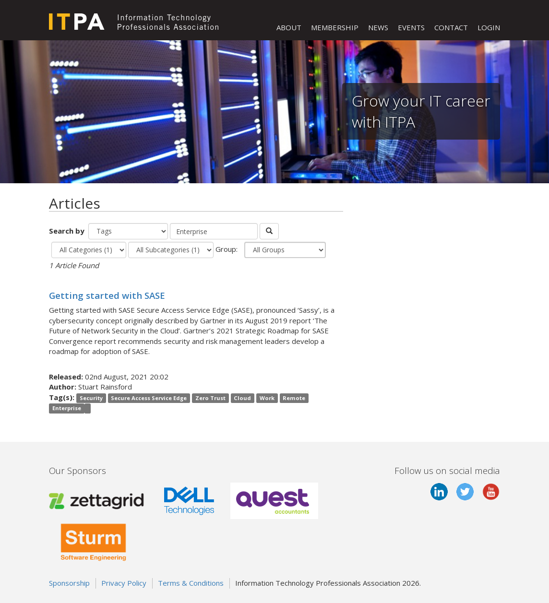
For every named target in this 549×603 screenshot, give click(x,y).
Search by (67, 231)
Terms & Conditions (191, 583)
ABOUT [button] (288, 27)
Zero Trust (210, 398)
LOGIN (488, 27)
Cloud (242, 398)
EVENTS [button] (411, 27)
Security (91, 398)
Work (267, 398)
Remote (294, 398)
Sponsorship (69, 583)
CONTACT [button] (451, 27)
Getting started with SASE (107, 295)
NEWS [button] (378, 27)
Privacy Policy (123, 583)
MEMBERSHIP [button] (334, 27)
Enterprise (66, 408)
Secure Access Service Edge (149, 398)
